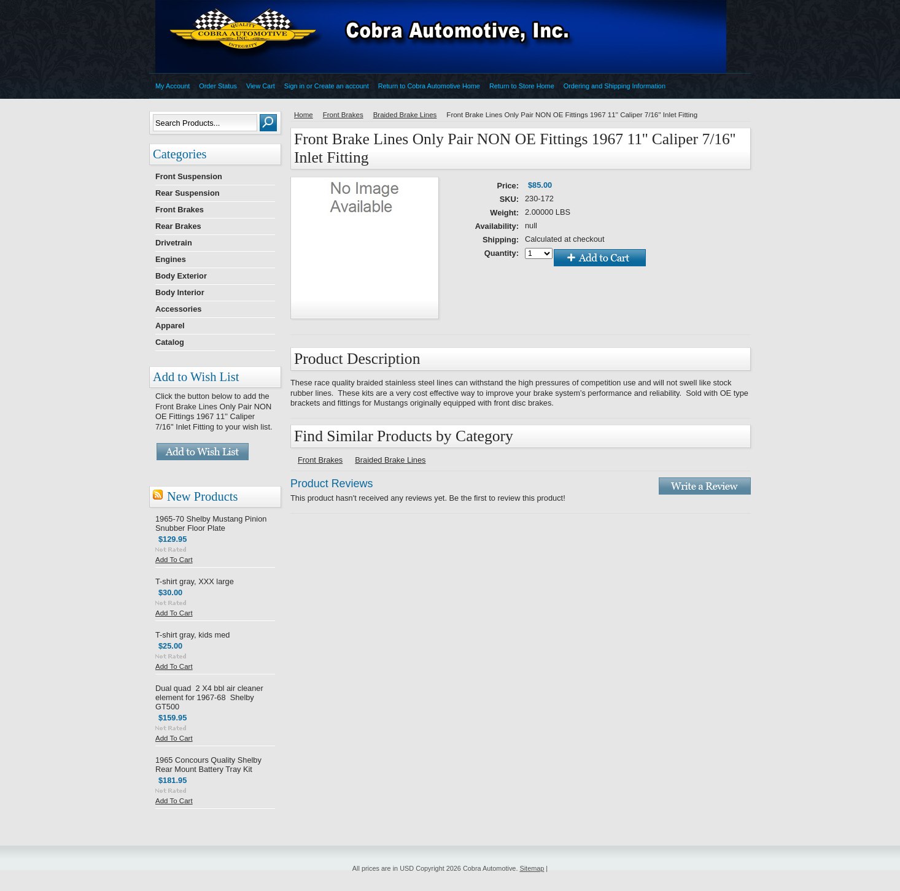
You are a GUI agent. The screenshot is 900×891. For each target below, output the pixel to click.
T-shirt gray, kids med (192, 634)
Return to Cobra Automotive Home (429, 86)
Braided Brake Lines (405, 114)
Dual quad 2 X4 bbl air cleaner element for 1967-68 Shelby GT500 (209, 697)
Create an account (341, 86)
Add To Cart (174, 559)
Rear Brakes (178, 226)
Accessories (178, 309)
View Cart (260, 86)
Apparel (170, 325)
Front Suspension (188, 176)
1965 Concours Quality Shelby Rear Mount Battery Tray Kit (208, 764)
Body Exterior (181, 275)
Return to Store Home (521, 86)
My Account (172, 86)
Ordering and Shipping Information (614, 86)
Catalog (169, 342)
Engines (170, 259)
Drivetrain (173, 242)
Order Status (218, 86)
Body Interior (179, 292)
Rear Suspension (187, 193)
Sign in (294, 86)
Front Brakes (179, 209)
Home (303, 114)
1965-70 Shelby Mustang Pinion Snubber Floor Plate (210, 523)
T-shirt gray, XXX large (194, 581)
